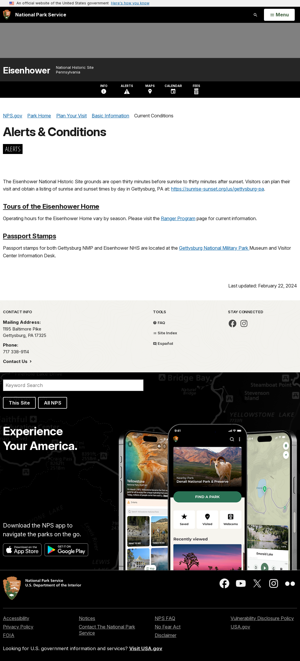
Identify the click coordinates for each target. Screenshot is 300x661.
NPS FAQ (165, 618)
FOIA (8, 635)
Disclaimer (165, 635)
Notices (87, 618)
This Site (19, 403)
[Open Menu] (279, 15)
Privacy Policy (18, 627)
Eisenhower (26, 70)
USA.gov (240, 627)
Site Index (165, 332)
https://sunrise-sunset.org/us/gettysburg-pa (217, 189)
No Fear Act (167, 627)
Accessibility (16, 618)
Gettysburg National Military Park (214, 248)
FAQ (159, 322)
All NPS (52, 403)
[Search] (73, 385)
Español (163, 343)
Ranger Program (178, 218)
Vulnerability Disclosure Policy (262, 618)
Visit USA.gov (145, 648)
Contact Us (16, 361)
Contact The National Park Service (107, 630)
